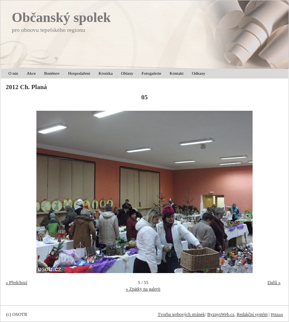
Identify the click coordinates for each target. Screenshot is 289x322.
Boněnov (52, 73)
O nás (13, 73)
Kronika (106, 73)
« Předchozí (16, 282)
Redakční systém (252, 314)
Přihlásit (277, 315)
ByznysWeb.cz (220, 314)
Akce (31, 73)
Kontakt (177, 73)
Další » (273, 282)
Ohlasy (127, 73)
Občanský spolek (61, 17)
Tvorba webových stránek (181, 314)
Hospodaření (79, 73)
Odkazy (198, 73)
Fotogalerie (151, 73)
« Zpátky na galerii (143, 289)
